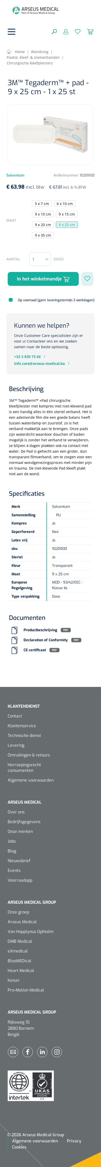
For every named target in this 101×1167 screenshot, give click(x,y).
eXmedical (18, 951)
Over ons (16, 812)
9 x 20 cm (43, 224)
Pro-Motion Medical (26, 990)
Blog (12, 851)
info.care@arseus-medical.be (39, 363)
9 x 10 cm (43, 214)
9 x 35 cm (43, 235)
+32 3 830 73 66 (27, 356)
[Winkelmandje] (86, 31)
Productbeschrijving (40, 630)
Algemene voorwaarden (31, 780)
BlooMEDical (19, 961)
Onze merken (20, 831)
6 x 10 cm (65, 203)
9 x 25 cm (67, 224)
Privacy (74, 1141)
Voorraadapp (20, 880)
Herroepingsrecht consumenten (24, 767)
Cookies (19, 1147)
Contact (15, 716)
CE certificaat (35, 650)
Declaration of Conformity (46, 640)
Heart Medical (21, 970)
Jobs (12, 841)
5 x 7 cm (42, 203)
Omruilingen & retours (29, 755)
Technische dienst (24, 735)
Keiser (14, 980)
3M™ (13, 400)
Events (14, 870)
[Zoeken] (54, 31)
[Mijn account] (62, 31)
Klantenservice (22, 725)
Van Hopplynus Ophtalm (31, 931)
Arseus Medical (22, 922)
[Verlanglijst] (74, 31)
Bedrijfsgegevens (24, 821)
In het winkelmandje (43, 279)
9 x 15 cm (67, 214)
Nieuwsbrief (19, 860)
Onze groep (18, 912)
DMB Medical (20, 941)
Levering (16, 745)
